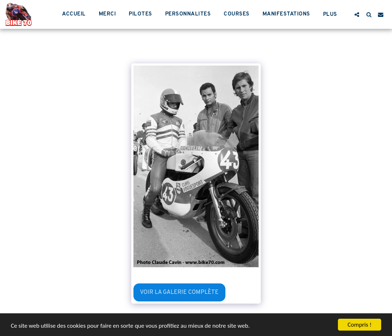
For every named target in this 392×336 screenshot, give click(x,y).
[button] (356, 14)
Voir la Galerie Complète (179, 292)
